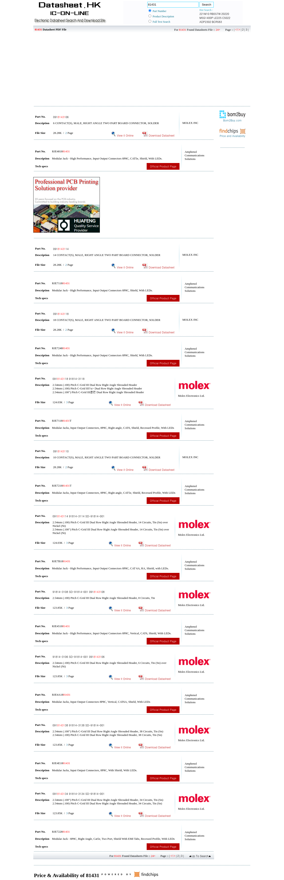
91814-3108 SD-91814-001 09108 (79, 592)
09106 (61, 117)
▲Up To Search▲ (200, 856)
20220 (225, 14)
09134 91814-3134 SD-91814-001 (79, 793)
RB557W (215, 14)
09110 (61, 451)
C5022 (226, 18)
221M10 (204, 14)
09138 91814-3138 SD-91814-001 (79, 725)
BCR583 (217, 22)
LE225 (217, 18)
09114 (61, 249)
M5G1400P (206, 18)
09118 (61, 314)
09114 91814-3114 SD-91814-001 (79, 516)
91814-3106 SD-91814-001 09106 (79, 656)
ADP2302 (205, 22)
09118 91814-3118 (69, 379)
